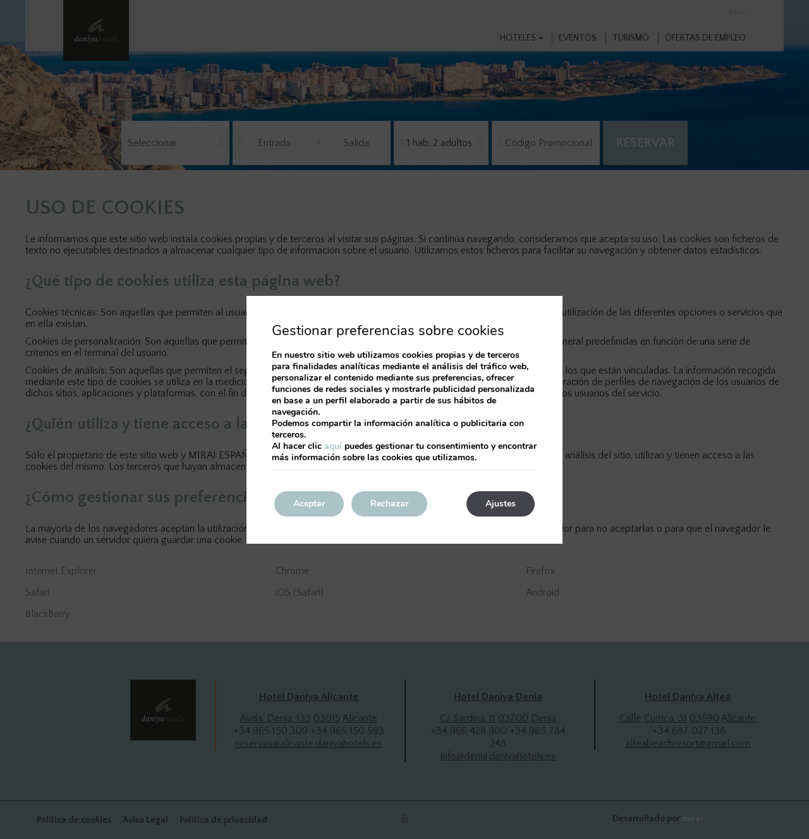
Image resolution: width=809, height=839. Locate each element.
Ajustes (500, 504)
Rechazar (389, 504)
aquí (333, 446)
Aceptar (309, 504)
